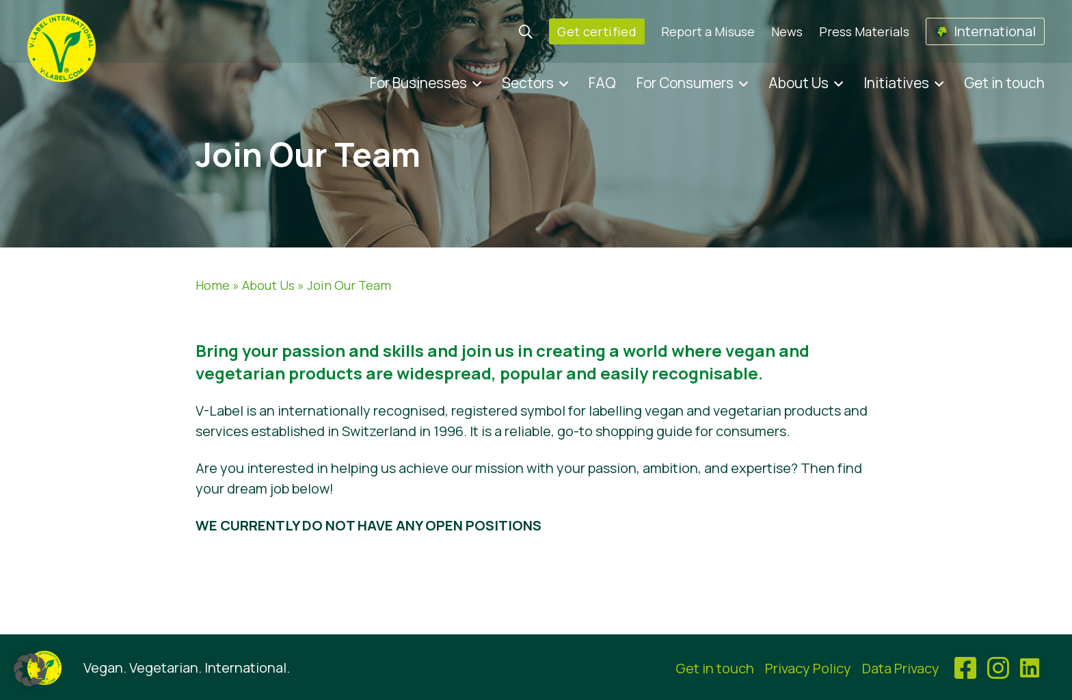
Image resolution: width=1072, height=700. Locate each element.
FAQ (602, 82)
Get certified (596, 31)
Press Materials (864, 31)
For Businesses (418, 82)
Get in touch (1004, 82)
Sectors (528, 82)
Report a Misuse (708, 31)
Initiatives (896, 82)
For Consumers (685, 82)
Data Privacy (900, 668)
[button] (30, 670)
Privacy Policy (808, 668)
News (787, 31)
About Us (798, 82)
